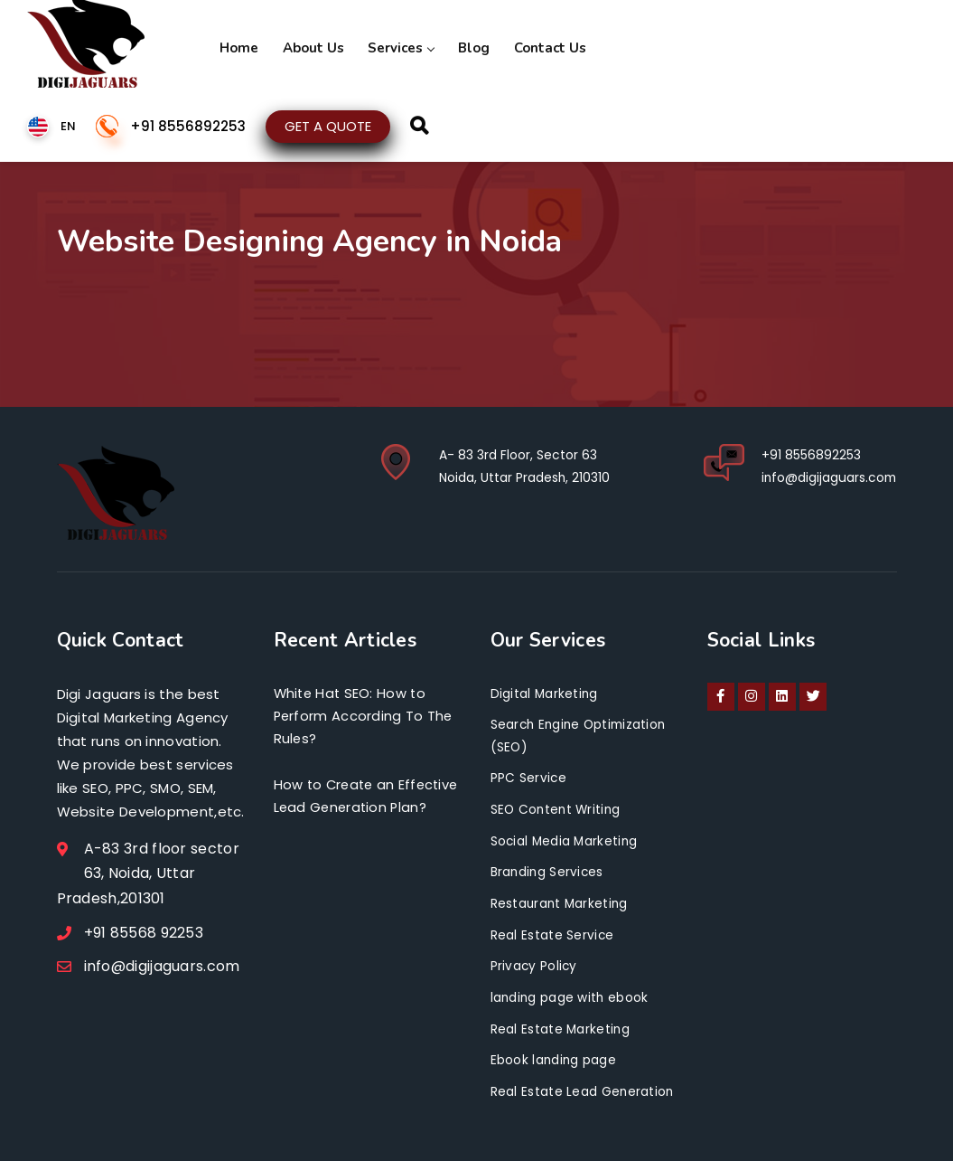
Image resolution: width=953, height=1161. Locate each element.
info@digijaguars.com (827, 476)
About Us (304, 45)
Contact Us (523, 45)
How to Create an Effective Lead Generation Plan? (365, 810)
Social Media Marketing (566, 839)
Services (386, 45)
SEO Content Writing (558, 808)
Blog (453, 45)
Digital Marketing (545, 693)
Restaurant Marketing (561, 901)
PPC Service (529, 777)
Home (236, 45)
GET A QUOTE (328, 123)
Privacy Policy (535, 963)
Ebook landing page (554, 1056)
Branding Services (548, 870)
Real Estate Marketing (561, 1024)
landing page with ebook (571, 994)
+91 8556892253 (188, 124)
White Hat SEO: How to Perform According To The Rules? (364, 717)
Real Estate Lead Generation (583, 1087)
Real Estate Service (553, 932)
